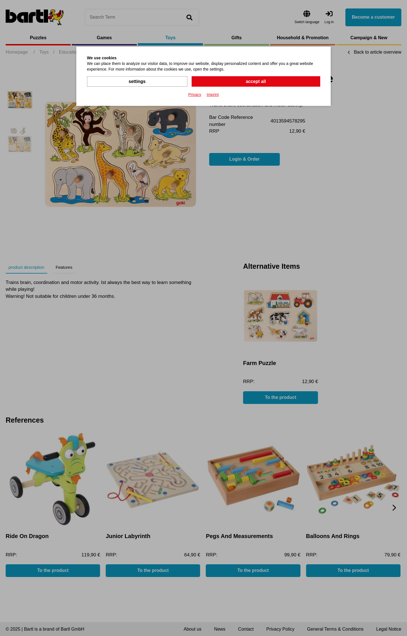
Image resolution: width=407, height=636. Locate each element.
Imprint (213, 94)
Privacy (194, 94)
